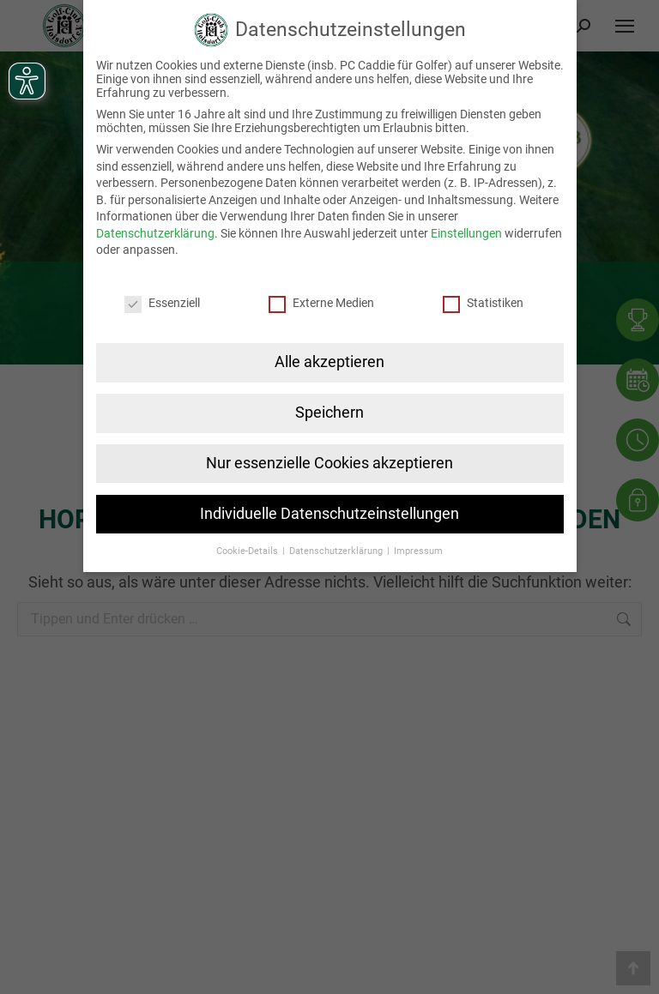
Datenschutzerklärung (155, 233)
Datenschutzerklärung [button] (337, 551)
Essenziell (162, 303)
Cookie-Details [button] (248, 551)
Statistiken (483, 303)
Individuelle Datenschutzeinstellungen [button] (329, 513)
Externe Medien (321, 303)
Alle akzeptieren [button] (329, 361)
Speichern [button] (329, 412)
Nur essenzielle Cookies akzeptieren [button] (329, 463)
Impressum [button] (418, 551)
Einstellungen (466, 233)
